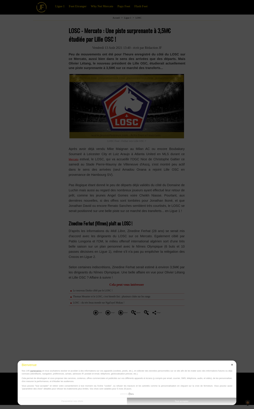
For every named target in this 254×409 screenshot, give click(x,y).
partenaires (36, 371)
